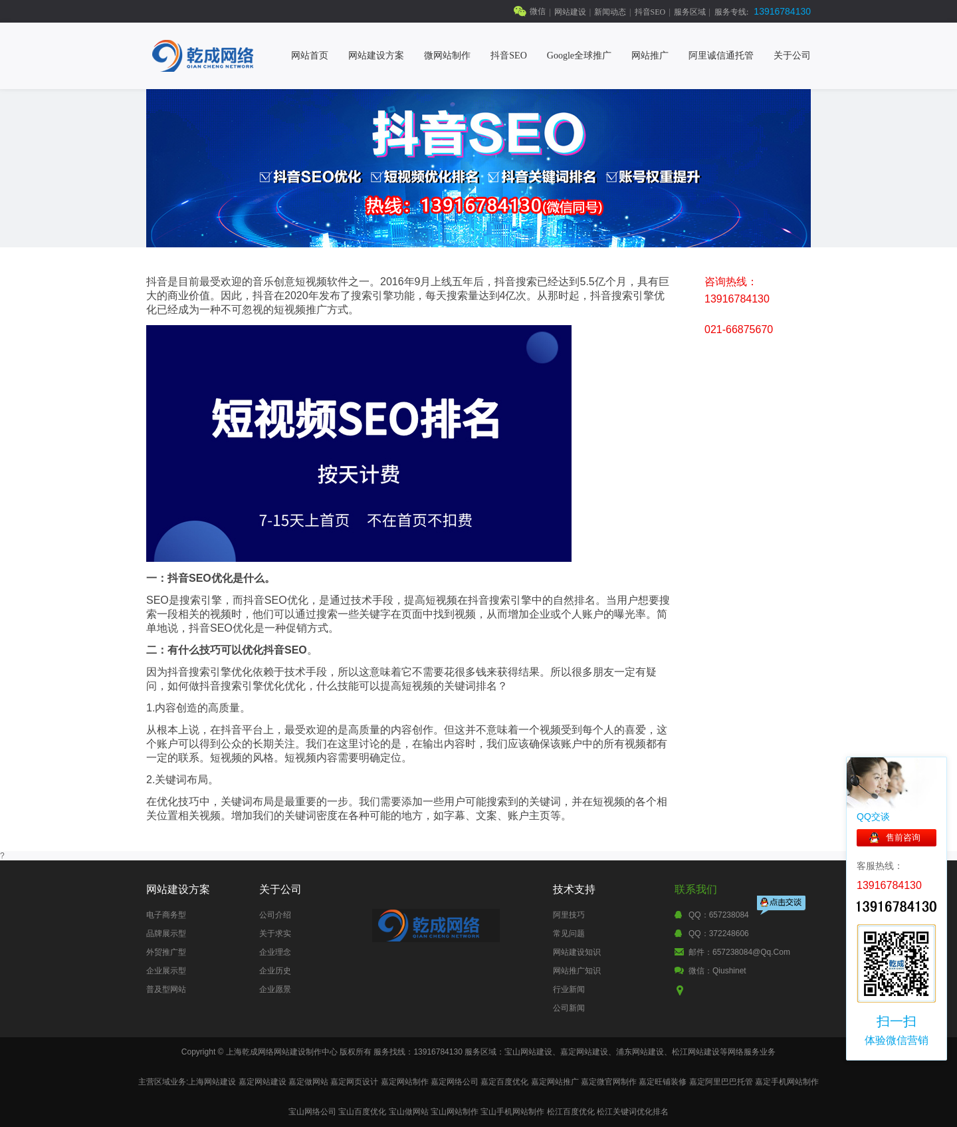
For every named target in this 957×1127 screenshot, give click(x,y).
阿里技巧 (569, 915)
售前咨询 (903, 837)
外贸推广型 (166, 952)
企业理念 (275, 952)
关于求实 (275, 933)
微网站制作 (447, 56)
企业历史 (275, 970)
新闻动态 (610, 12)
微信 (538, 11)
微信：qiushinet (717, 970)
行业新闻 (569, 989)
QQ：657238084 (719, 915)
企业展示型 (166, 970)
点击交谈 (782, 907)
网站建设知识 (577, 952)
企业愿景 (275, 989)
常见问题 (569, 933)
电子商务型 (166, 915)
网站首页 (309, 56)
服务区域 (690, 12)
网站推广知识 (577, 970)
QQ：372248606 (719, 933)
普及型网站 (166, 989)
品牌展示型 (166, 933)
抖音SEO (650, 12)
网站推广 (650, 56)
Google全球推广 (579, 56)
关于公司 (792, 56)
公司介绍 (275, 915)
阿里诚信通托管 (721, 56)
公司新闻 (569, 1008)
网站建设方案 (376, 56)
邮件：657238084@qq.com (739, 952)
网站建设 (570, 12)
